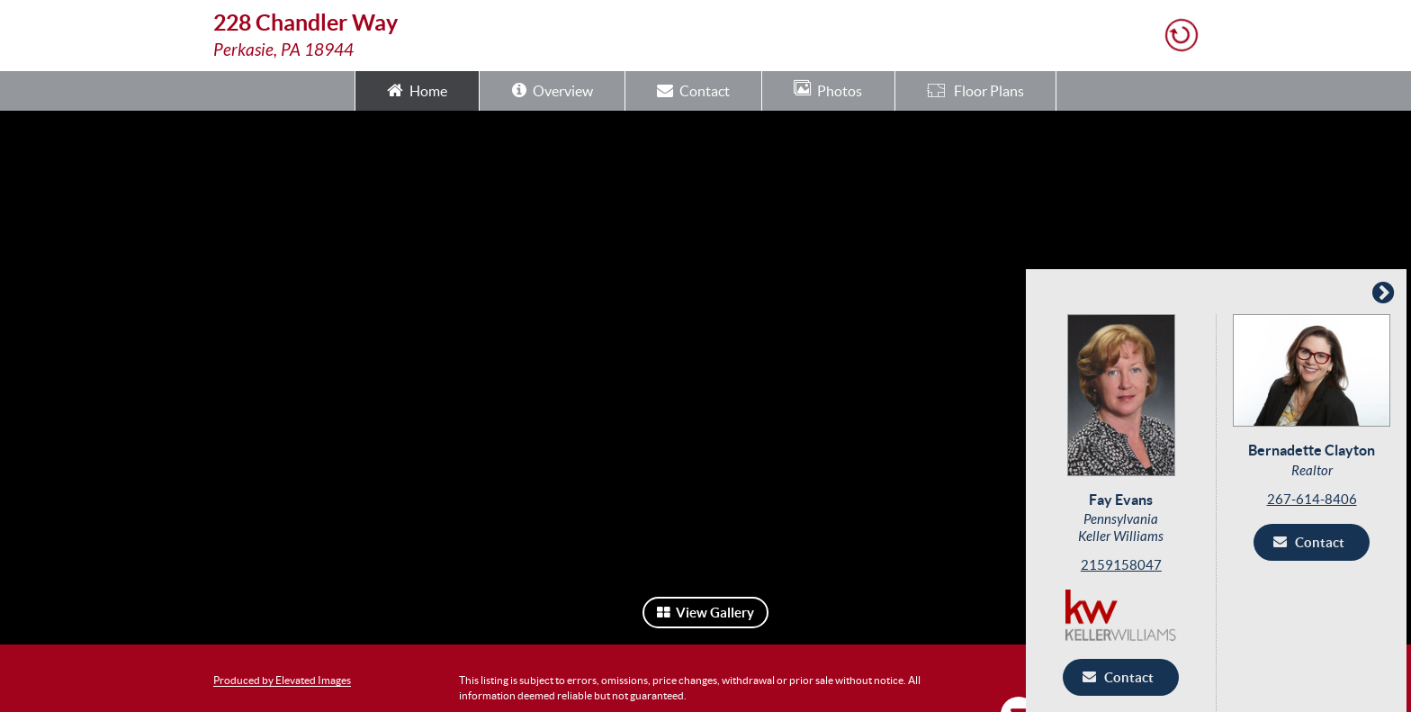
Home (417, 89)
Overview (552, 89)
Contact (693, 89)
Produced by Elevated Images (282, 680)
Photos (828, 89)
